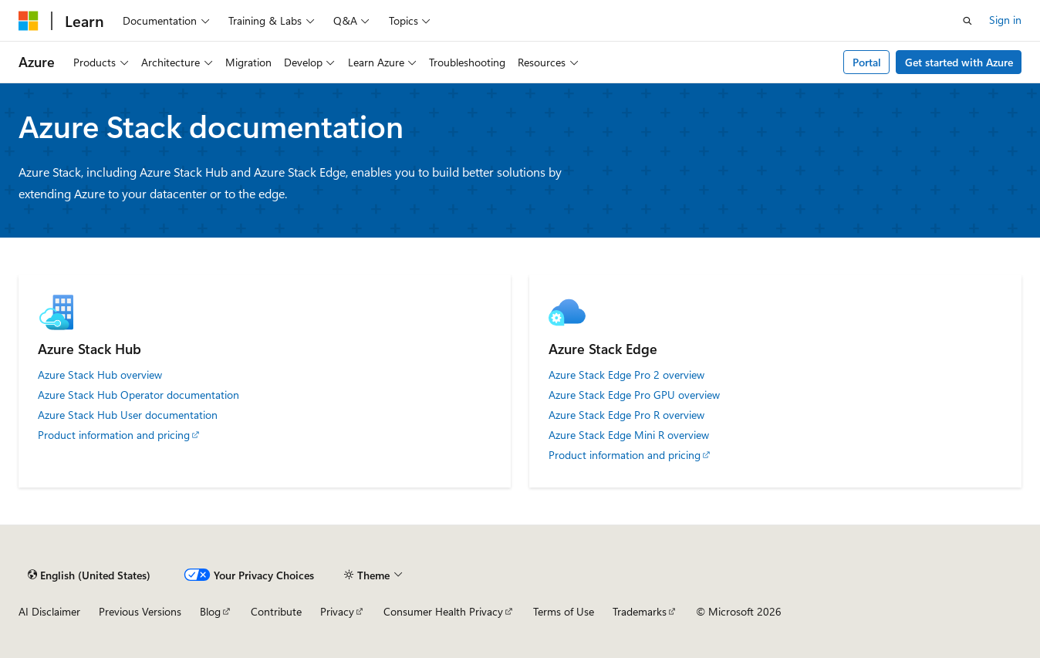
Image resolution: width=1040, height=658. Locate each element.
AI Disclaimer (49, 611)
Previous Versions (140, 611)
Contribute (276, 611)
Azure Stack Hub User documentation (128, 415)
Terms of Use (563, 611)
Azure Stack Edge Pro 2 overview (626, 375)
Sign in (1005, 19)
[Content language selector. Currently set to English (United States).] (89, 574)
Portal (867, 62)
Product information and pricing (114, 435)
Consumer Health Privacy (443, 611)
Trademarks (640, 611)
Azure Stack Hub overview (100, 375)
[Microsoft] (29, 21)
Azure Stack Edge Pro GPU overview (634, 395)
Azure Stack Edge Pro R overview (626, 415)
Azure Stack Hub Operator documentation (138, 395)
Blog (210, 611)
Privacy (337, 611)
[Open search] (967, 21)
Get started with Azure (959, 62)
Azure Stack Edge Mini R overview (629, 435)
